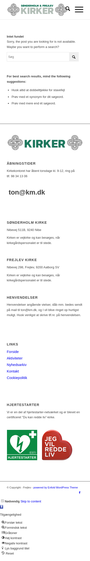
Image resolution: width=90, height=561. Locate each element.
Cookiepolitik (17, 378)
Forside (13, 352)
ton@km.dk (27, 192)
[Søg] (65, 9)
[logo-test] (37, 9)
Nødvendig (12, 501)
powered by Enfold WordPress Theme (55, 487)
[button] (1, 507)
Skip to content (30, 501)
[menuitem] (65, 9)
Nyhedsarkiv (17, 365)
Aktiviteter (15, 358)
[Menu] (76, 9)
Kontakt (13, 371)
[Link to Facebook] (79, 492)
